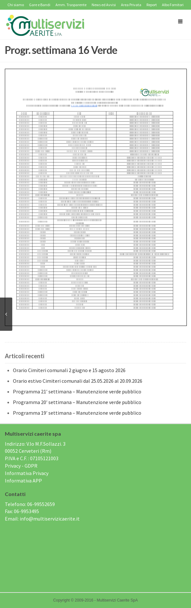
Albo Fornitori (173, 4)
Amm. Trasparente (70, 4)
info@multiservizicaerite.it (50, 518)
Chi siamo (15, 4)
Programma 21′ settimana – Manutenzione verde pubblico (77, 391)
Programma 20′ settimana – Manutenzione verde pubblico (77, 402)
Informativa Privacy (26, 473)
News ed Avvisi (104, 4)
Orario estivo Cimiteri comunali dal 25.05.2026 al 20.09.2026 (77, 381)
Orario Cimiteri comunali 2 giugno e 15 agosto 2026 (69, 370)
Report (151, 4)
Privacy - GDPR (21, 465)
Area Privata (131, 4)
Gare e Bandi (39, 4)
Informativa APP (23, 480)
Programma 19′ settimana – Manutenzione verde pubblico (77, 413)
